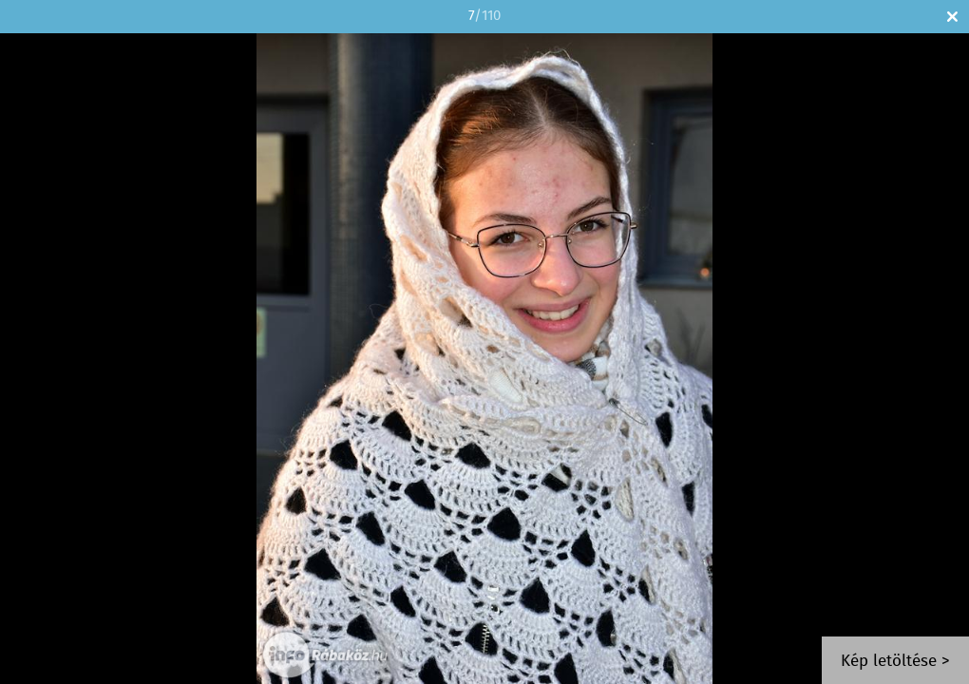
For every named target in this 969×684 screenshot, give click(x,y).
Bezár (952, 16)
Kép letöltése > (895, 661)
